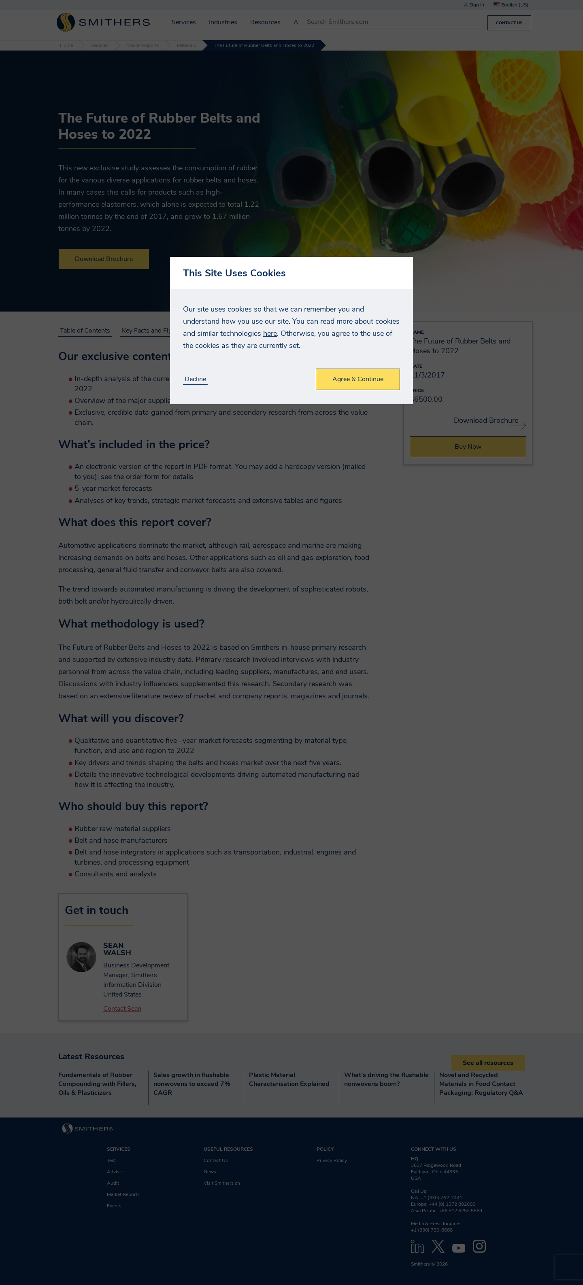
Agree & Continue (357, 379)
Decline (195, 379)
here (270, 333)
